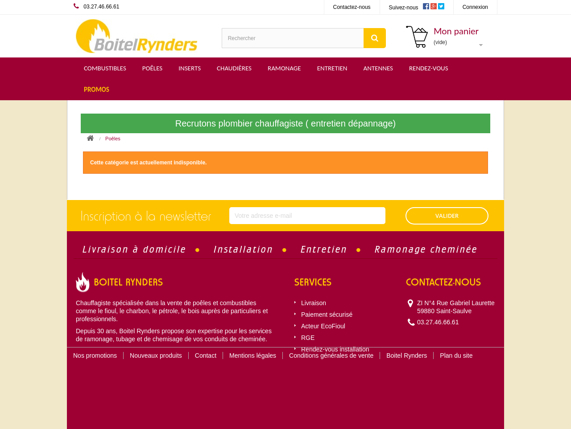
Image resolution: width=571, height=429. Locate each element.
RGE (307, 337)
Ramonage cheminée (426, 249)
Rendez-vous (428, 68)
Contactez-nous (352, 7)
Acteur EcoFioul (323, 326)
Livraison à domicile (134, 249)
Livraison (313, 302)
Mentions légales (252, 382)
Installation (243, 249)
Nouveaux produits (156, 382)
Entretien (332, 68)
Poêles (152, 68)
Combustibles (105, 68)
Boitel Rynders (406, 382)
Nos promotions (95, 382)
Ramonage (284, 68)
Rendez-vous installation (335, 349)
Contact (205, 382)
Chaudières (234, 68)
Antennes (378, 68)
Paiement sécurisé (326, 314)
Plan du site (456, 382)
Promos (96, 90)
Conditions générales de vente (331, 382)
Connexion (475, 7)
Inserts (189, 68)
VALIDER (447, 216)
